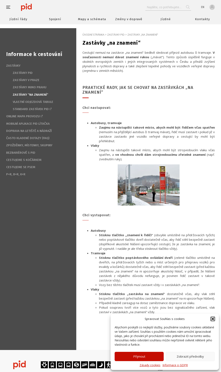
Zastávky (13, 65)
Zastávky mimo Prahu (29, 87)
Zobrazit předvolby (190, 356)
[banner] (38, 7)
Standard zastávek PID (31, 109)
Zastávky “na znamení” (30, 94)
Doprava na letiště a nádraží (29, 131)
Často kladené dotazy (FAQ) (27, 138)
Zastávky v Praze (26, 80)
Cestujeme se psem (20, 167)
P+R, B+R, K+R (15, 174)
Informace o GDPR (175, 365)
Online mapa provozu (23, 116)
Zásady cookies (150, 365)
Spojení (55, 19)
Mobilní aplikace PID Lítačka (28, 124)
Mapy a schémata (92, 19)
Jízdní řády (18, 19)
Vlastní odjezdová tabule (33, 102)
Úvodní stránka (93, 34)
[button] (213, 319)
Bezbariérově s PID (20, 153)
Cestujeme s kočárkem (23, 160)
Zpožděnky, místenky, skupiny (29, 145)
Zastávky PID (116, 34)
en (202, 7)
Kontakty (202, 19)
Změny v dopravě (128, 19)
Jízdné (166, 19)
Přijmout (139, 356)
